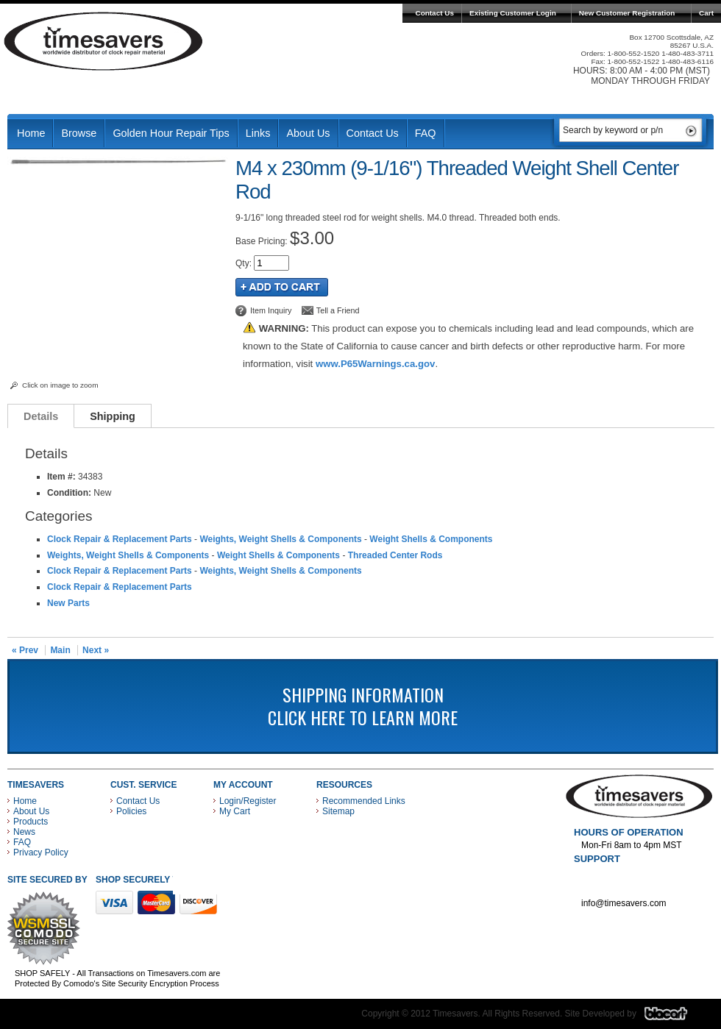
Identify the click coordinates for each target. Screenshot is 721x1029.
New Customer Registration (627, 13)
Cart (706, 13)
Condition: (69, 493)
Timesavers (104, 41)
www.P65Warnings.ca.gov (375, 363)
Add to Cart (281, 287)
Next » (95, 650)
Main (60, 650)
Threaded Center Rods (395, 555)
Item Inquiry (270, 310)
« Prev (25, 650)
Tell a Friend (338, 310)
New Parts (68, 603)
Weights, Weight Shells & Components (280, 539)
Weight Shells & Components (430, 539)
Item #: (62, 476)
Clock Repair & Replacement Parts (119, 539)
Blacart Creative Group (675, 1017)
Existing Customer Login (512, 13)
